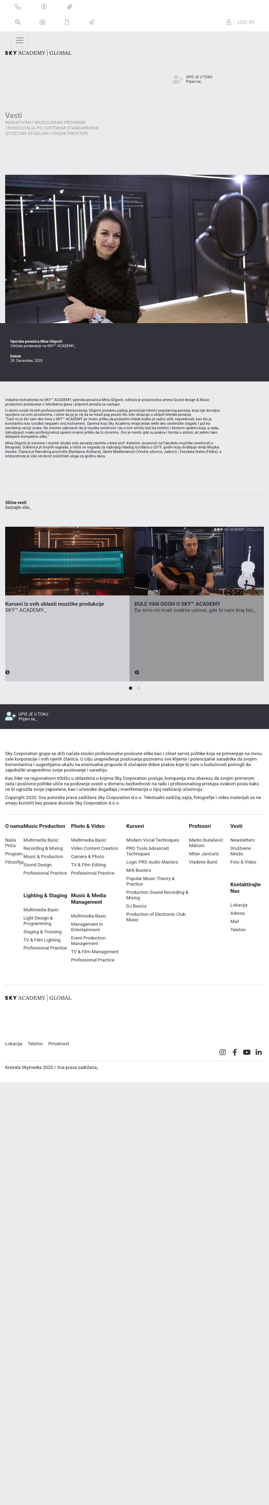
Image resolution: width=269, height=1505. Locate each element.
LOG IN (240, 22)
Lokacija (13, 1048)
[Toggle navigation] (20, 40)
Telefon (35, 1048)
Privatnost (58, 1048)
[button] (130, 692)
